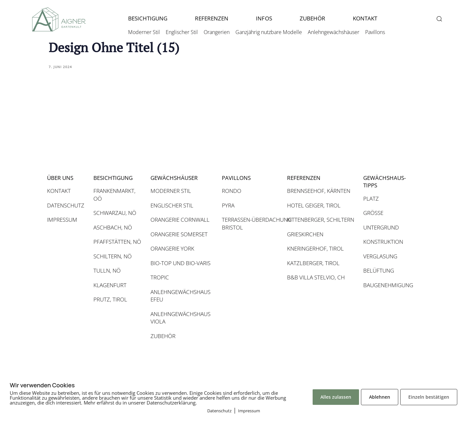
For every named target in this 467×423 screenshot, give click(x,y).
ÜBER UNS (60, 178)
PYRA (228, 205)
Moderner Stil (144, 32)
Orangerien (217, 32)
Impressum (249, 411)
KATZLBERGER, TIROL (313, 263)
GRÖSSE (373, 213)
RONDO (231, 190)
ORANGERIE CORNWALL (180, 219)
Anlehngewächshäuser (333, 32)
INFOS (264, 18)
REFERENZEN (211, 18)
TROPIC (159, 277)
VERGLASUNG (380, 256)
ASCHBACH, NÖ (112, 227)
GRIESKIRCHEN (305, 234)
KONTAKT (365, 18)
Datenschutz (219, 411)
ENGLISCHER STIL (171, 205)
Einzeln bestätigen (428, 397)
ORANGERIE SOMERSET (179, 234)
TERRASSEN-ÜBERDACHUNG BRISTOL (251, 223)
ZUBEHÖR (312, 18)
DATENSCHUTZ (65, 205)
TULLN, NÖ (107, 270)
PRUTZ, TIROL (110, 299)
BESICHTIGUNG (147, 18)
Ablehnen (379, 397)
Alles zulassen (335, 397)
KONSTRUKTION (383, 241)
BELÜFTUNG (378, 270)
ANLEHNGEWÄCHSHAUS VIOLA (180, 317)
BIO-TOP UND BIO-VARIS (180, 263)
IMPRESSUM (62, 219)
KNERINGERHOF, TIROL (315, 248)
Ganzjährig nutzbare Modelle (268, 32)
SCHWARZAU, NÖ (114, 213)
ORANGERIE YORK (172, 248)
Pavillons (375, 32)
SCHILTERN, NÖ (112, 256)
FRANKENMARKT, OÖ (114, 194)
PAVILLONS (236, 178)
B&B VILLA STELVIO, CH (316, 277)
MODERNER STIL (170, 190)
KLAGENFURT (109, 285)
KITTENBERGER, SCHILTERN (320, 219)
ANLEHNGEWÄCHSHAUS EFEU (180, 295)
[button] (439, 18)
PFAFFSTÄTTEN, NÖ (117, 241)
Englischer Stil (182, 32)
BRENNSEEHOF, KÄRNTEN (318, 190)
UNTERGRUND (381, 227)
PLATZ (371, 198)
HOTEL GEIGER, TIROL (314, 205)
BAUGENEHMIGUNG (387, 285)
